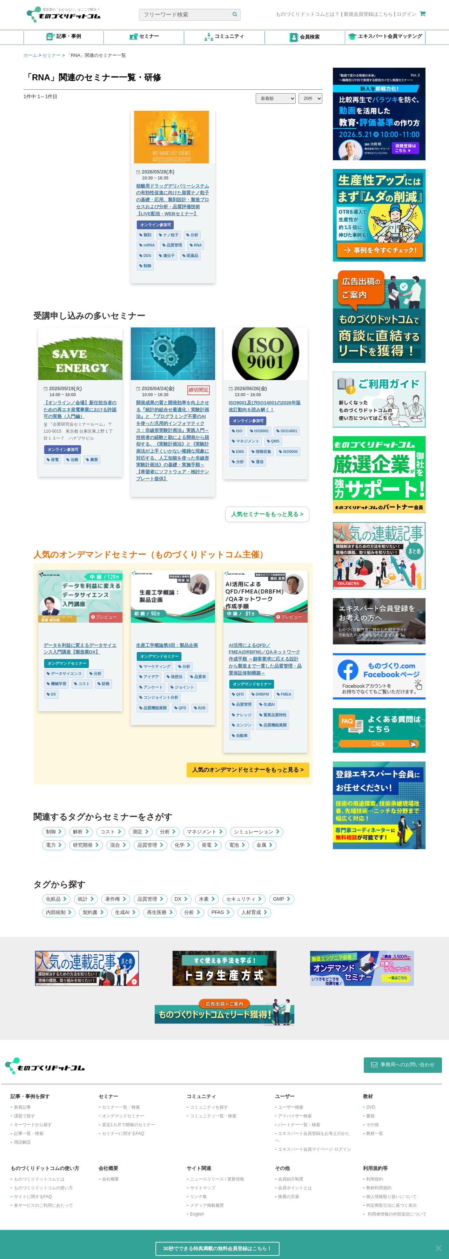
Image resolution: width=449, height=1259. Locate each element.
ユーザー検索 (290, 1107)
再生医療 (160, 912)
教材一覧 (374, 1133)
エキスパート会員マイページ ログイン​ (314, 1149)
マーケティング (154, 666)
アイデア (149, 677)
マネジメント (245, 441)
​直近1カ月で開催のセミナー (128, 1124)
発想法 (174, 677)
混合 (118, 845)
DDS (145, 255)
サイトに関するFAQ (33, 1196)
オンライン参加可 (155, 225)
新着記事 (22, 1107)
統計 (86, 899)
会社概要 (110, 1179)
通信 (257, 462)
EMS (238, 451)
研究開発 (86, 845)
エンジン (242, 725)
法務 (72, 460)
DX (51, 694)
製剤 (145, 235)
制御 (145, 266)
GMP (281, 899)
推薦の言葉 (288, 1196)
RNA (196, 245)
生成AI (267, 704)
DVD (370, 1107)
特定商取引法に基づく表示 (391, 1205)
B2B (200, 708)
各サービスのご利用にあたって (43, 1205)
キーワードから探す (33, 1124)
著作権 (115, 899)
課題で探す (24, 1116)
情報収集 (261, 451)
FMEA (284, 694)
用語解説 (22, 1142)
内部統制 (59, 912)
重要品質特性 (273, 715)
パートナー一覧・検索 (299, 1124)
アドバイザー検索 (295, 1116)
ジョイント (182, 687)
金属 (264, 845)
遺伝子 (167, 255)
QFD (180, 708)
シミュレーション (257, 831)
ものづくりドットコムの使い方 (43, 1187)
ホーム (30, 55)
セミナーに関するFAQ (123, 1133)
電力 (54, 845)
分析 (192, 235)
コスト (82, 684)
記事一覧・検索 (28, 1133)
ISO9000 (288, 451)
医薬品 (190, 255)
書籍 (370, 1116)
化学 (183, 845)
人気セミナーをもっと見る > (267, 514)
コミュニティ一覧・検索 (213, 1116)
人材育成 (254, 912)
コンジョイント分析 (158, 697)
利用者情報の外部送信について (397, 1214)
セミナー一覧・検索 (121, 1107)
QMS (273, 441)
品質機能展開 (153, 708)
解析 (81, 831)
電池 (237, 845)
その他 (372, 1124)
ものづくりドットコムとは (39, 1179)
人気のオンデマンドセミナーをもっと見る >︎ (248, 770)
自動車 (240, 735)
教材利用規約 (378, 1187)
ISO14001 (286, 431)
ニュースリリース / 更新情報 (217, 1179)
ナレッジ (242, 715)
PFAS (221, 912)
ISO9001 (259, 431)
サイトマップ (202, 1187)
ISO (237, 431)
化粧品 (56, 899)
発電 (53, 460)
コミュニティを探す (209, 1107)
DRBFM (260, 694)
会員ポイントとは (295, 1187)
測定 (141, 831)
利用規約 (374, 1179)
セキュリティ (244, 899)
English (197, 1214)
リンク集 (198, 1196)
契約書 (93, 912)
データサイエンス (64, 673)
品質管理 (172, 245)
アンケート (151, 687)
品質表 (198, 677)
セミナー (51, 55)
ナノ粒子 (169, 235)
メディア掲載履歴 (207, 1205)
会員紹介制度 (290, 1179)
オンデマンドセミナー (66, 663)
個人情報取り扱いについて (391, 1196)
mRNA (147, 245)
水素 (207, 899)
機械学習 (56, 684)
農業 (92, 460)
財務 (103, 684)
